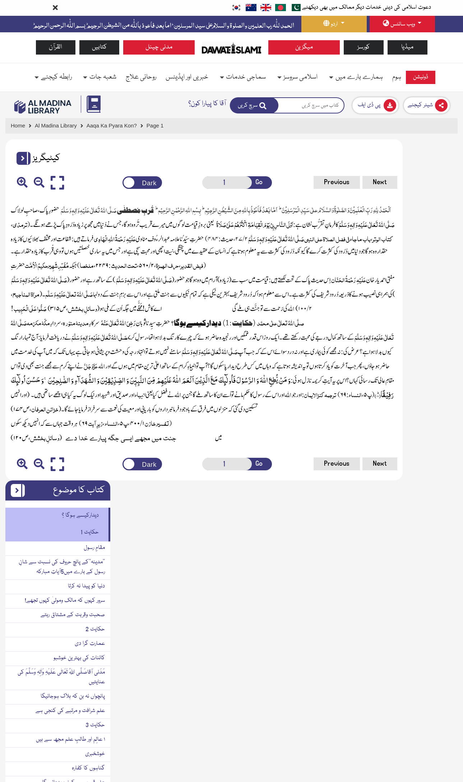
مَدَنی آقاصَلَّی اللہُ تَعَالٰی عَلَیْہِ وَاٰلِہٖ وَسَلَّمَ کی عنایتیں (408, 336)
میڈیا (407, 47)
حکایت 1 (437, 191)
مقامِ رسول (441, 207)
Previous (276, 182)
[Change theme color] (116, 182)
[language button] (334, 24)
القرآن (55, 47)
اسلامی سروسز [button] (300, 77)
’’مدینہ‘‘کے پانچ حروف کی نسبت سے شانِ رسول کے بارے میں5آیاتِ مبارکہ (409, 226)
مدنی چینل (158, 47)
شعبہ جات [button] (102, 77)
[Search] (254, 105)
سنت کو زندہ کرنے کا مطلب (423, 499)
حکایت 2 (442, 288)
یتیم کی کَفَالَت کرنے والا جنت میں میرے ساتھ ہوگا (409, 758)
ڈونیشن (420, 77)
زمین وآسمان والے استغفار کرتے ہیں (416, 470)
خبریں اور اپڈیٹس (187, 77)
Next (319, 182)
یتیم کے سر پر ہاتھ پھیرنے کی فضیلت (413, 738)
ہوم (396, 77)
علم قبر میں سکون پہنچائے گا (420, 441)
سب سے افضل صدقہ (429, 571)
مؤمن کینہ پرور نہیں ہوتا (427, 599)
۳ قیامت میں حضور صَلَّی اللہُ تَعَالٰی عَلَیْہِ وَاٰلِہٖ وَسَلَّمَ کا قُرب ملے (405, 633)
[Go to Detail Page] (115, 126)
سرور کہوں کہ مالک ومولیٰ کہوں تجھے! (412, 259)
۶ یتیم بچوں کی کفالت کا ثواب (421, 695)
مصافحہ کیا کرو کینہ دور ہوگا (421, 585)
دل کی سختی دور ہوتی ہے (424, 710)
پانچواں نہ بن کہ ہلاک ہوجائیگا (420, 355)
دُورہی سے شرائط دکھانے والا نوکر (418, 542)
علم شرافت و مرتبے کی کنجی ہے (417, 370)
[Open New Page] (193, 182)
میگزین (304, 47)
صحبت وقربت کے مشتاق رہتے (420, 274)
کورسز (363, 47)
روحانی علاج (141, 77)
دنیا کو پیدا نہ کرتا (433, 245)
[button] (21, 158)
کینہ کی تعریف (436, 513)
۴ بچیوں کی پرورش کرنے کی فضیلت (414, 681)
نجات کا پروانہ (438, 666)
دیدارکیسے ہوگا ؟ (427, 174)
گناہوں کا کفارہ (435, 427)
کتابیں (99, 47)
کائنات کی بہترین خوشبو (426, 317)
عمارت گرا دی (437, 302)
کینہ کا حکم (439, 527)
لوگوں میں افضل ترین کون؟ (423, 614)
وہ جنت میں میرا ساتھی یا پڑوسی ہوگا (413, 724)
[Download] (375, 105)
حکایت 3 (442, 384)
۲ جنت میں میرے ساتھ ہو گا (420, 484)
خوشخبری (442, 413)
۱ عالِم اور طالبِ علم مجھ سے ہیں (417, 398)
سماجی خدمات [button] (246, 77)
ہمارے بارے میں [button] (359, 77)
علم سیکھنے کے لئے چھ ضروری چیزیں (410, 456)
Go (221, 182)
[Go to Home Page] (231, 47)
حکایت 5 (442, 652)
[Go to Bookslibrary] (43, 107)
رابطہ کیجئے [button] (56, 77)
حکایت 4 (442, 556)
